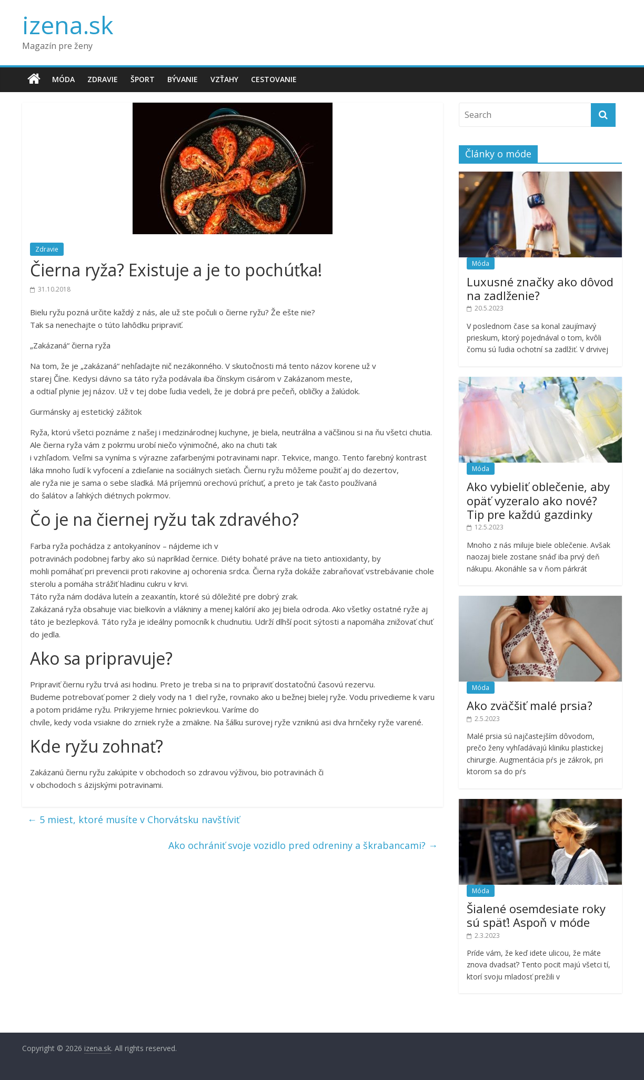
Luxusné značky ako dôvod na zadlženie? (540, 288)
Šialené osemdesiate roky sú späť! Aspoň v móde (536, 915)
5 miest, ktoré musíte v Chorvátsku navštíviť (133, 819)
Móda (63, 79)
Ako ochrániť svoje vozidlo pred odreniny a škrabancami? (303, 845)
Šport (142, 79)
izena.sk (67, 24)
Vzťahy (224, 79)
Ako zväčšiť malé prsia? (529, 705)
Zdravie (102, 79)
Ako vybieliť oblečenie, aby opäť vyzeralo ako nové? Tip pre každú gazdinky (538, 500)
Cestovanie (274, 79)
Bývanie (182, 79)
